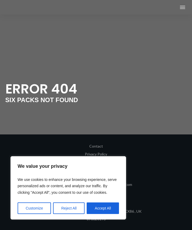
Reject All (68, 208)
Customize (34, 208)
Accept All (103, 208)
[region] (68, 188)
